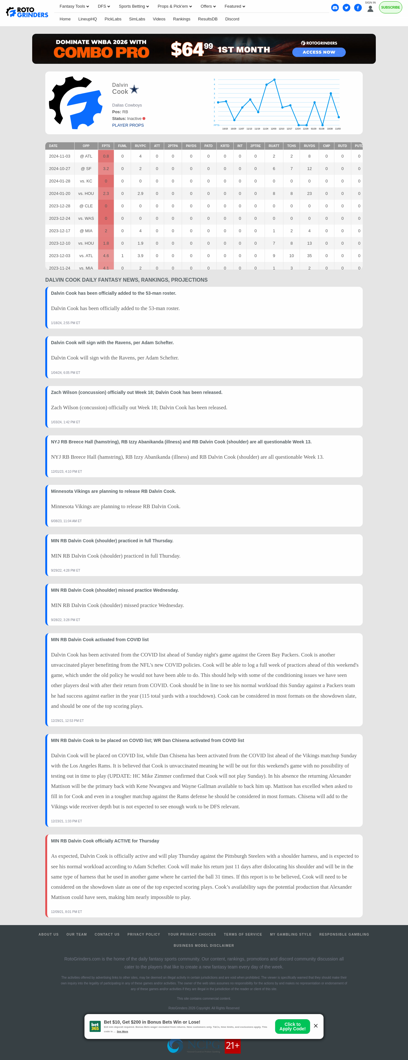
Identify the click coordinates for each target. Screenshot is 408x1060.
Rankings (181, 19)
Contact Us (107, 934)
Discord (232, 19)
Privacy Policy (143, 934)
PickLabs (113, 19)
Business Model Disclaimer (204, 945)
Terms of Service (243, 934)
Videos (159, 19)
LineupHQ (87, 19)
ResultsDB (207, 19)
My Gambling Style (291, 934)
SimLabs (137, 19)
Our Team (77, 934)
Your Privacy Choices (192, 934)
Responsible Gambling (344, 934)
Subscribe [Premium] (390, 7)
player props (128, 125)
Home (65, 19)
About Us (49, 934)
